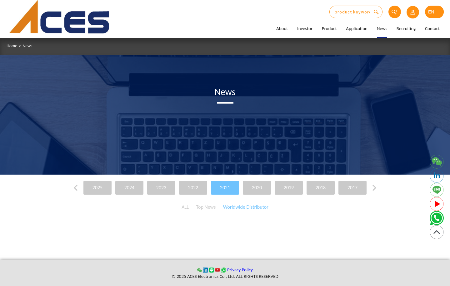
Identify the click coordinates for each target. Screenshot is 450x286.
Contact (432, 28)
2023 (161, 188)
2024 (129, 188)
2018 (321, 188)
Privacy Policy (240, 270)
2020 (257, 188)
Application (357, 28)
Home (12, 46)
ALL (185, 207)
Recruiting (406, 28)
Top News (206, 207)
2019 (289, 188)
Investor (304, 28)
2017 (353, 188)
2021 (225, 188)
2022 (193, 188)
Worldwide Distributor (245, 207)
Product (329, 28)
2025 (97, 188)
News (382, 28)
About (282, 28)
